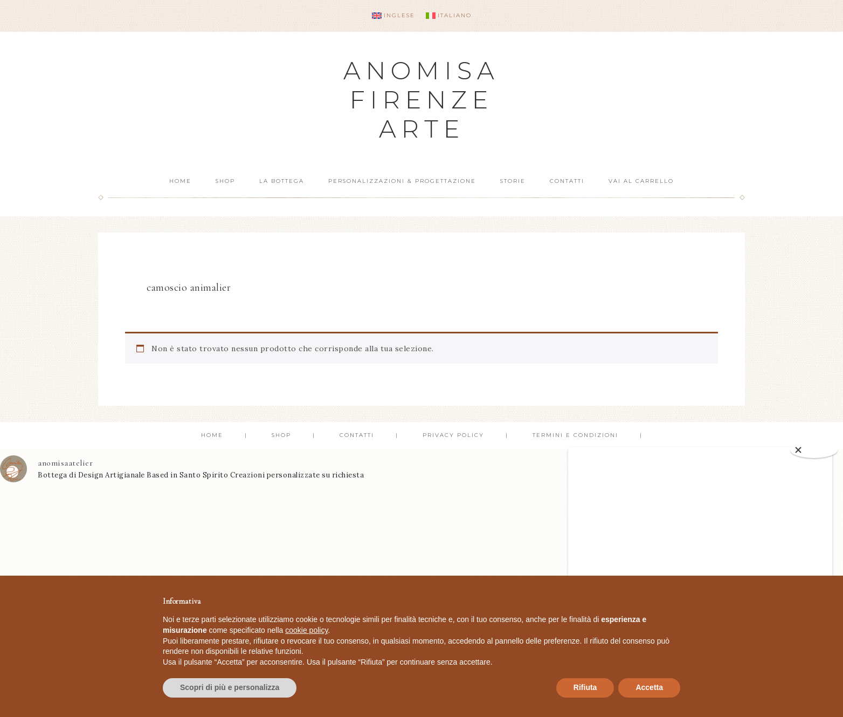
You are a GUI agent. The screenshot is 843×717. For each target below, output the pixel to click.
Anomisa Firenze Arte (421, 100)
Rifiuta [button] (585, 687)
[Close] (814, 450)
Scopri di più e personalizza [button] (229, 687)
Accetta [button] (649, 687)
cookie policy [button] (306, 630)
